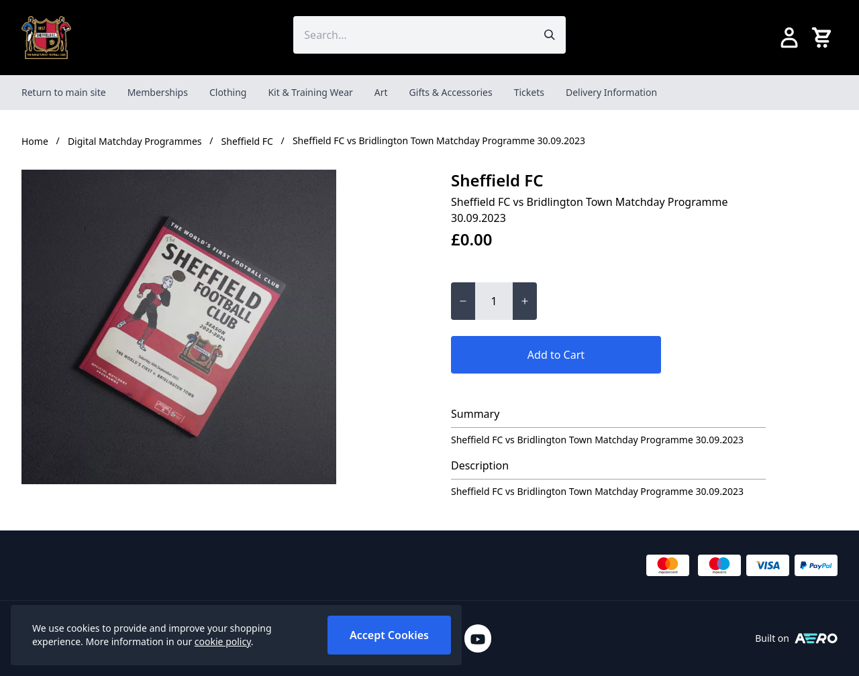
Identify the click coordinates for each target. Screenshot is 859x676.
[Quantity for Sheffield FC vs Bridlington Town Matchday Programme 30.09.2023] (494, 301)
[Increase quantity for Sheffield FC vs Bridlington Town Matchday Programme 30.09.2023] (525, 301)
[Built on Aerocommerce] (816, 638)
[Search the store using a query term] (413, 35)
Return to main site (63, 92)
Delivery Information (611, 92)
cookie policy (223, 641)
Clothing (228, 92)
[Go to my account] (789, 37)
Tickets (529, 92)
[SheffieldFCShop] (46, 37)
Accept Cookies (389, 635)
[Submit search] (550, 35)
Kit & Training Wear (310, 92)
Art (381, 92)
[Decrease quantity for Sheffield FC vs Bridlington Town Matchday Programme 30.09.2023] (463, 301)
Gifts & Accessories (451, 92)
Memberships (158, 92)
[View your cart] (824, 37)
